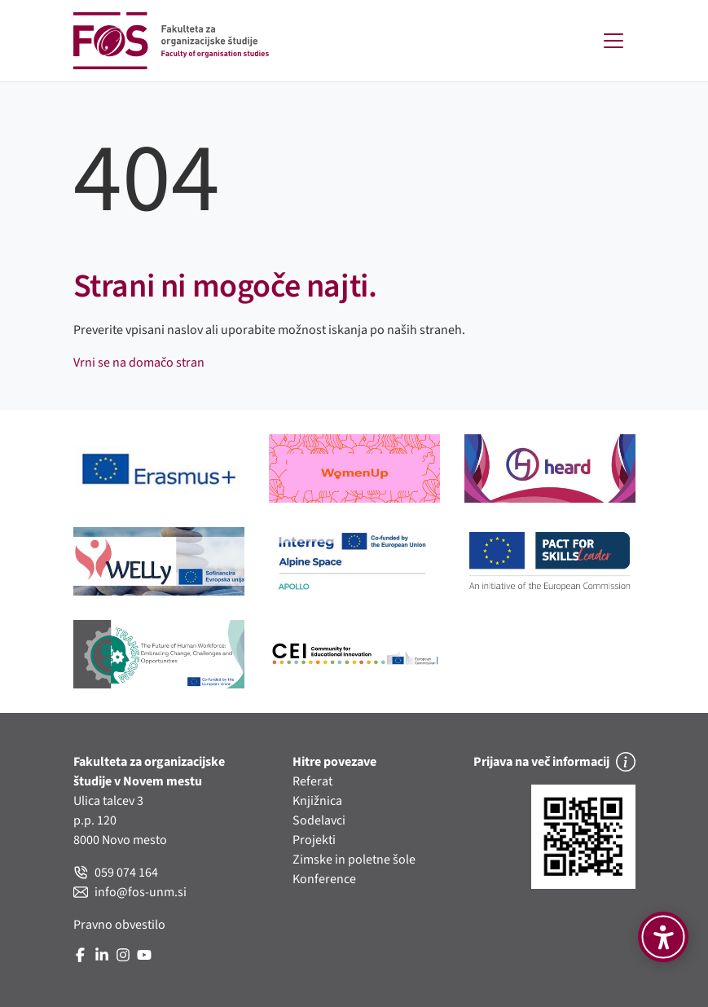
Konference (324, 879)
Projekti (314, 840)
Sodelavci (318, 820)
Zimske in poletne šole (354, 859)
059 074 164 (115, 873)
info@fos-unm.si (130, 892)
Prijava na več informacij (554, 762)
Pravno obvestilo (119, 925)
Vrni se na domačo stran (138, 363)
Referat (312, 781)
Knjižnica (317, 801)
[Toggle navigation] (613, 41)
